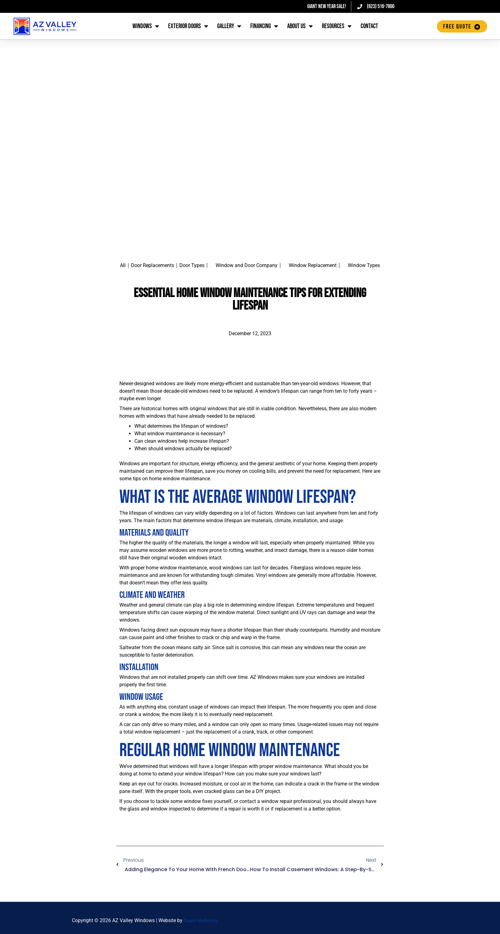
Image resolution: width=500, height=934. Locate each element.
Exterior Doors (188, 26)
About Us (300, 26)
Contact (369, 26)
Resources (337, 26)
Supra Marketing (202, 920)
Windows (145, 26)
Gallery (229, 26)
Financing (264, 26)
